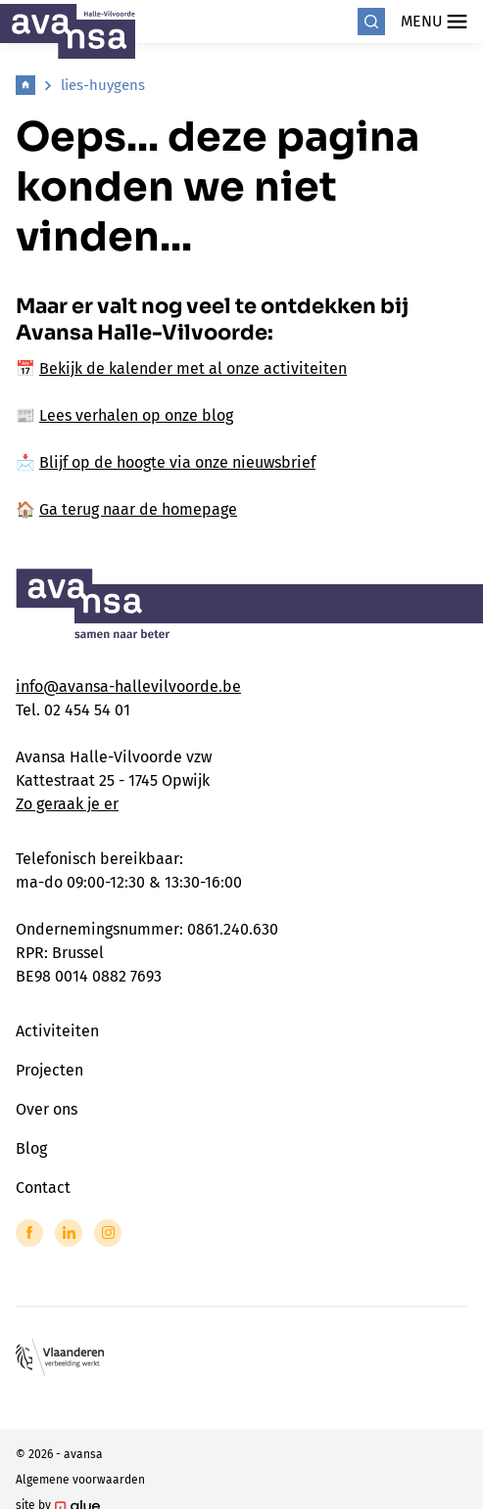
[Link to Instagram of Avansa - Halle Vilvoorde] (107, 1233)
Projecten (49, 1070)
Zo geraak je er (67, 804)
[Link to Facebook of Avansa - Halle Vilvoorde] (29, 1233)
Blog (31, 1148)
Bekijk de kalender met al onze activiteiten (193, 368)
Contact (43, 1187)
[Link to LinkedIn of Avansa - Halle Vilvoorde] (68, 1233)
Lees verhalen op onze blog (136, 415)
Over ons (46, 1109)
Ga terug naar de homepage (138, 509)
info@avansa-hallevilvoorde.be (128, 686)
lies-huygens (103, 85)
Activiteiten (57, 1031)
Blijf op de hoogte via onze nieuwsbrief (177, 462)
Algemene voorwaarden (80, 1479)
